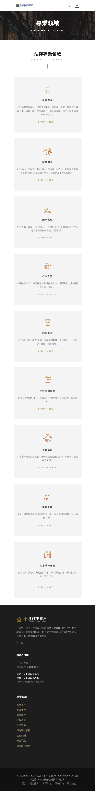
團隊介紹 (59, 783)
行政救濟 (21, 720)
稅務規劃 (21, 735)
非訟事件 (21, 725)
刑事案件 (21, 715)
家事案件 (21, 710)
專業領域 (47, 783)
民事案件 (21, 705)
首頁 (24, 783)
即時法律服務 (23, 730)
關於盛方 (34, 783)
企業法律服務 (23, 745)
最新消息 (71, 783)
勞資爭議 (21, 740)
